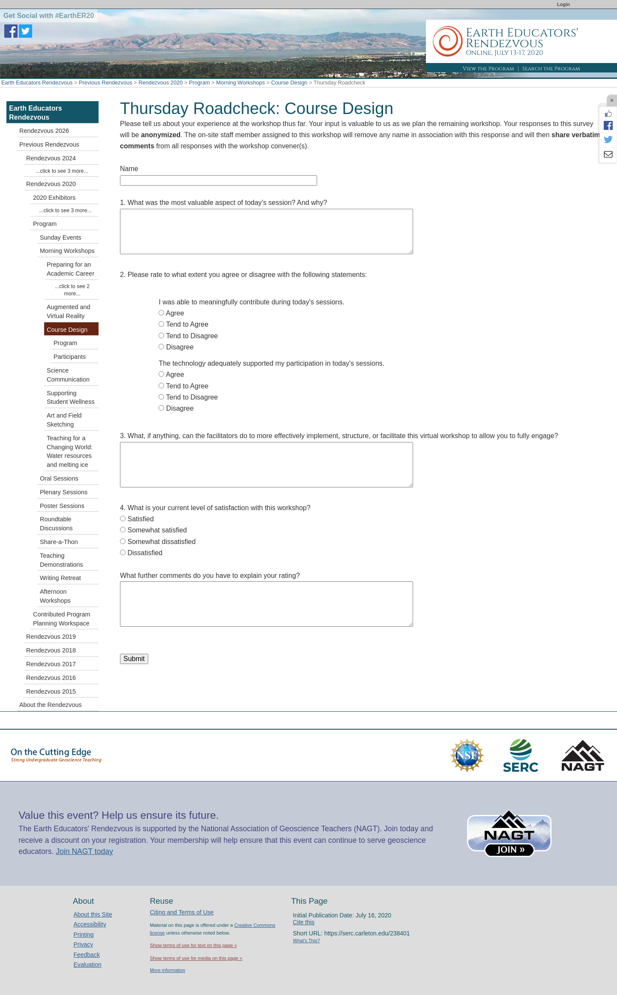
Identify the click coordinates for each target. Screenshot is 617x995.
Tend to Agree (187, 324)
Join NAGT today (84, 851)
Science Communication (68, 375)
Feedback (86, 954)
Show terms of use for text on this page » (193, 945)
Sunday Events (60, 237)
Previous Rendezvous (105, 82)
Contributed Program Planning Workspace (61, 619)
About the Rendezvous (50, 704)
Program (199, 82)
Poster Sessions (62, 505)
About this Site (92, 914)
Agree (175, 313)
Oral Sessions (59, 478)
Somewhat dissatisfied (161, 541)
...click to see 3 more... (62, 171)
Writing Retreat (60, 577)
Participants (70, 356)
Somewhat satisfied (157, 530)
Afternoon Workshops (55, 596)
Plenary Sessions (63, 492)
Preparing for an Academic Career (70, 269)
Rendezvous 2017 (51, 664)
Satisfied (140, 519)
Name (129, 168)
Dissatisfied (144, 552)
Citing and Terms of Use (182, 912)
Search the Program (551, 68)
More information (168, 970)
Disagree (180, 347)
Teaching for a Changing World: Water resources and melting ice (70, 451)
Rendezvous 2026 (44, 130)
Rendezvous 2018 (51, 650)
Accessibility (89, 924)
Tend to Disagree (192, 336)
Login (563, 4)
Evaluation (87, 964)
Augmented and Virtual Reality (68, 311)
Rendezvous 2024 (51, 158)
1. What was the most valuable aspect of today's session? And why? (223, 202)
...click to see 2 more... (72, 290)
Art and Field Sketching (64, 420)
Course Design (289, 82)
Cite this (304, 922)
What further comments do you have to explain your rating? (210, 575)
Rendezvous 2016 (51, 677)
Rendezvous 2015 (51, 691)
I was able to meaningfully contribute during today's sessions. (251, 302)
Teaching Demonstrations (61, 560)
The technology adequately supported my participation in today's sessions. (271, 363)
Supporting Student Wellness (71, 398)
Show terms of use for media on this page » (196, 958)
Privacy (83, 944)
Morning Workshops (240, 82)
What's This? (306, 940)
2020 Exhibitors (54, 197)
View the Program (488, 68)
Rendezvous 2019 (51, 636)
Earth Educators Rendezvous (36, 82)
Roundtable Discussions (56, 524)
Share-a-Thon (59, 541)
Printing (83, 934)
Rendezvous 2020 (160, 82)
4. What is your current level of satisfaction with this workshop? (215, 507)
